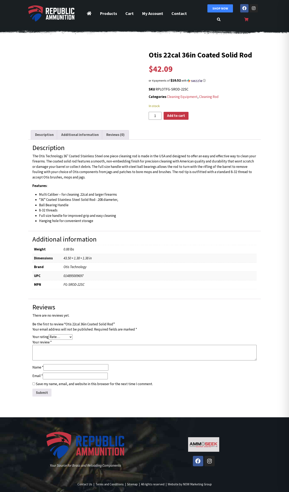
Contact (179, 13)
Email (37, 376)
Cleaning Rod (209, 96)
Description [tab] (44, 134)
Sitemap (132, 484)
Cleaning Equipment (182, 96)
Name (37, 367)
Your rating (40, 337)
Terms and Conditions (110, 484)
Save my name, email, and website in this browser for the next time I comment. (94, 384)
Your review (42, 342)
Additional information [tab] (80, 134)
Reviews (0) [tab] (115, 134)
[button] (204, 80)
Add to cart (176, 115)
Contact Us (84, 484)
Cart (129, 13)
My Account (152, 13)
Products (108, 13)
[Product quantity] (155, 116)
